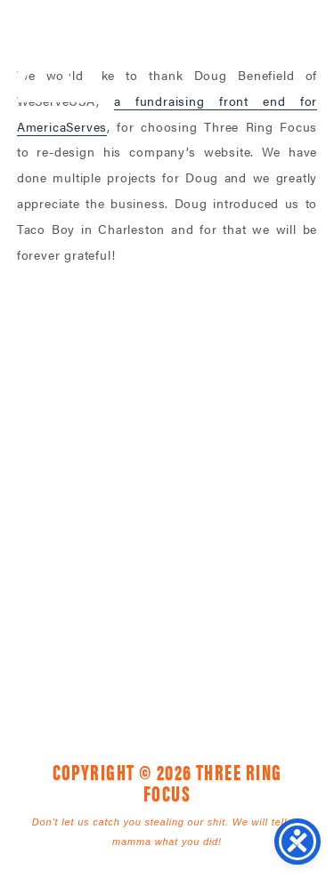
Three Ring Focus (167, 432)
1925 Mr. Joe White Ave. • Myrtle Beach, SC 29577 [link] (126, 512)
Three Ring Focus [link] (60, 51)
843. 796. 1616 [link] (292, 512)
